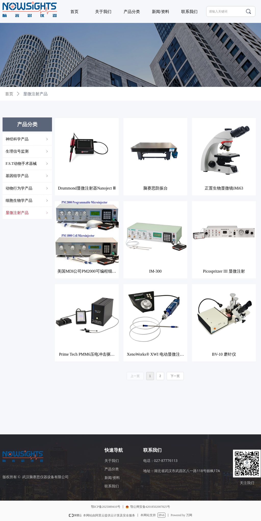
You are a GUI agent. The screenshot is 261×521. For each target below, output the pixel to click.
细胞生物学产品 (27, 201)
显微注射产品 (27, 213)
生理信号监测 (27, 151)
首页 (9, 94)
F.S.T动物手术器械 (27, 164)
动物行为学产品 (27, 188)
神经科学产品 (27, 139)
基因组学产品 (27, 176)
